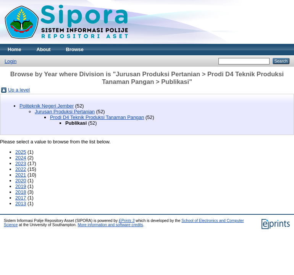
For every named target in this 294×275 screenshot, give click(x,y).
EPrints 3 (127, 221)
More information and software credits (110, 225)
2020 (20, 180)
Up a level (19, 90)
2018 (20, 192)
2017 (20, 198)
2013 (20, 203)
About (44, 49)
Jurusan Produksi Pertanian (65, 111)
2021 (20, 175)
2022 (20, 169)
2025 (20, 152)
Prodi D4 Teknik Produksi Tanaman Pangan (97, 117)
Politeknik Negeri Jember (46, 106)
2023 (20, 163)
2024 (20, 158)
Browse (75, 49)
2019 (20, 186)
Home (14, 49)
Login (10, 61)
